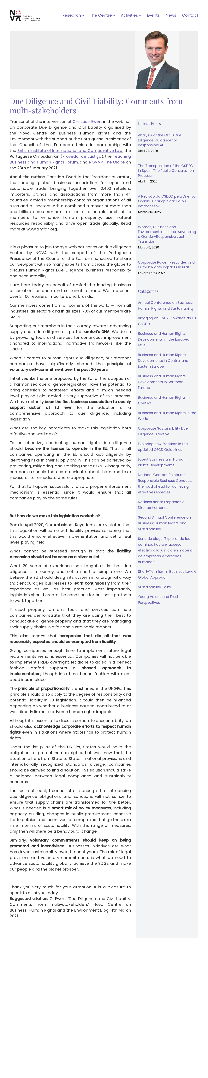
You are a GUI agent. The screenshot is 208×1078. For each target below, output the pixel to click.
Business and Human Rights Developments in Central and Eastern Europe (163, 360)
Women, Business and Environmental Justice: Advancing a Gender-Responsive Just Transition (167, 234)
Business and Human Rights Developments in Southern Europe (162, 382)
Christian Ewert (87, 121)
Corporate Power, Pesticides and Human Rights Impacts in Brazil (166, 265)
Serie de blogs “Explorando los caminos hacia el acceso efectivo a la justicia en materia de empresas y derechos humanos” (165, 550)
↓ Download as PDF (29, 928)
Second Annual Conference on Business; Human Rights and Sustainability (164, 523)
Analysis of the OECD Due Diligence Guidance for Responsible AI (159, 140)
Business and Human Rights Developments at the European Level (165, 339)
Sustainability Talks (154, 587)
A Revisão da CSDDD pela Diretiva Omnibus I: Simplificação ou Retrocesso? (167, 201)
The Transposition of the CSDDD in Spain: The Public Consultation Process (166, 170)
